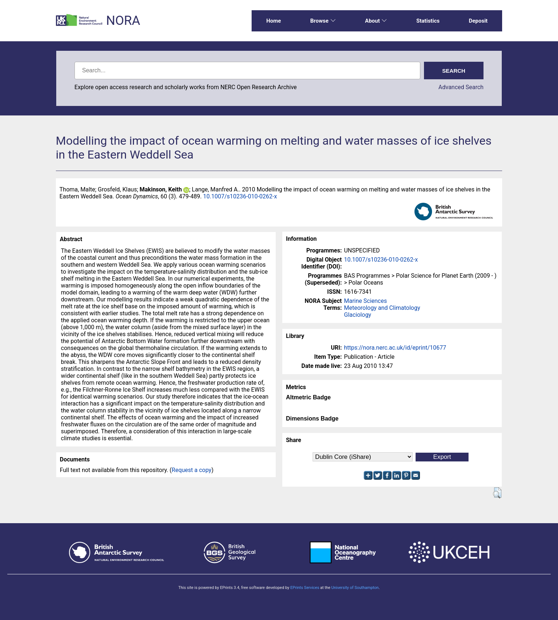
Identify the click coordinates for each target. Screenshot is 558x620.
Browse (323, 21)
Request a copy (191, 470)
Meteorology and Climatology (382, 307)
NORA (123, 20)
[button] (497, 492)
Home (273, 21)
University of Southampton (355, 587)
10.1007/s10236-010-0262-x (240, 196)
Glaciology (357, 314)
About (376, 21)
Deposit (478, 21)
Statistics (428, 21)
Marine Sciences (365, 300)
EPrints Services (304, 587)
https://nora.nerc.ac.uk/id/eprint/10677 (395, 347)
